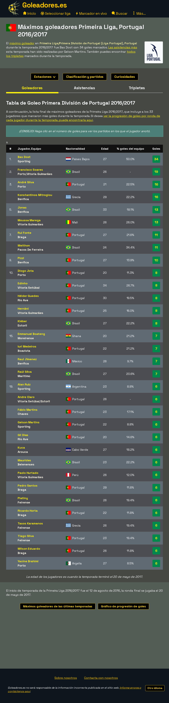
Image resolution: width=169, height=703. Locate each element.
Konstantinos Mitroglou (35, 195)
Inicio (29, 13)
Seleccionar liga (55, 13)
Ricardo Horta (28, 511)
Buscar (119, 13)
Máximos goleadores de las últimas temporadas (57, 606)
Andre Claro (26, 397)
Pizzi (21, 258)
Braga (22, 237)
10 (156, 260)
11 (156, 235)
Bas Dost (24, 157)
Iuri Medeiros (27, 346)
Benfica (23, 199)
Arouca (23, 452)
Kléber (22, 321)
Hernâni (23, 308)
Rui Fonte (24, 233)
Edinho (22, 283)
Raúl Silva (25, 372)
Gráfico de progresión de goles (123, 606)
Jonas (22, 207)
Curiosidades (124, 77)
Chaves (23, 414)
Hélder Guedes (28, 296)
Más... (139, 13)
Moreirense (26, 338)
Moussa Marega (29, 220)
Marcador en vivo (91, 13)
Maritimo (24, 376)
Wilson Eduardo (29, 549)
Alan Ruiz (24, 384)
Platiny (23, 498)
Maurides (24, 460)
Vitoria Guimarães (39, 174)
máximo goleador (21, 43)
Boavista (24, 351)
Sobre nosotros (65, 678)
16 (156, 184)
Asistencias (84, 87)
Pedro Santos (27, 485)
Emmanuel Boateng (31, 334)
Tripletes (137, 87)
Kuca (21, 447)
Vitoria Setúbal (29, 287)
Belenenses (26, 464)
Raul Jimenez (27, 359)
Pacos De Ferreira (30, 249)
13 (156, 210)
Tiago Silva (26, 536)
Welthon (24, 245)
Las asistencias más (122, 47)
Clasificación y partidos (84, 77)
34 (156, 159)
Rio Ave (23, 300)
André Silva (26, 182)
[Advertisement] (84, 644)
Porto (22, 174)
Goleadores (32, 87)
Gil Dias (23, 435)
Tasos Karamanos (30, 523)
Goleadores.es (44, 5)
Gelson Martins (28, 422)
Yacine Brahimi (28, 561)
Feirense (24, 502)
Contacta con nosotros (101, 678)
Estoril (22, 325)
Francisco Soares (30, 169)
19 (156, 172)
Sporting (24, 161)
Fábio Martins (27, 410)
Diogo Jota (26, 271)
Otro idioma (154, 688)
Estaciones (44, 77)
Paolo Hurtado (28, 473)
